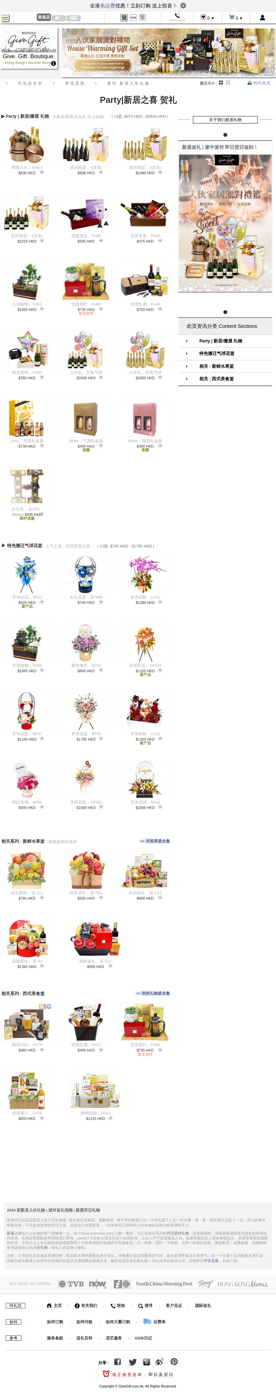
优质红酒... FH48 (145, 304)
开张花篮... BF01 (145, 798)
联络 (117, 1292)
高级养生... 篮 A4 (27, 953)
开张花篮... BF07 (27, 730)
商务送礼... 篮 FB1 (86, 885)
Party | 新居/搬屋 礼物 (220, 341)
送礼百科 (84, 1325)
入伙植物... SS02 (27, 304)
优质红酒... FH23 (86, 1033)
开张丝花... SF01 (27, 593)
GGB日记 (143, 1325)
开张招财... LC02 (145, 730)
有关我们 (86, 1292)
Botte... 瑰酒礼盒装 (145, 441)
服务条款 (55, 1325)
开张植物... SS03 (27, 661)
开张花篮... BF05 (86, 730)
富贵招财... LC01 (145, 593)
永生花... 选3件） (26, 509)
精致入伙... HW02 (27, 167)
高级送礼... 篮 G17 (95, 953)
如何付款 (85, 1308)
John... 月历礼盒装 (27, 441)
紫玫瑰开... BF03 (86, 661)
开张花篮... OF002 (86, 798)
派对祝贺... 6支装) (86, 167)
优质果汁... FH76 (27, 1102)
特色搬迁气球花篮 (216, 353)
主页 (54, 1292)
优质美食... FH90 (145, 236)
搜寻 (145, 1292)
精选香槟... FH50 (27, 372)
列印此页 (259, 83)
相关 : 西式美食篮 (216, 379)
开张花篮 (211, 1247)
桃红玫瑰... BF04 (27, 798)
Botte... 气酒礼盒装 (86, 441)
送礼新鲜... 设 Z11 (27, 885)
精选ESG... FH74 (27, 1033)
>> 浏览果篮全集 (155, 835)
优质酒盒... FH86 (86, 236)
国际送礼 (203, 1292)
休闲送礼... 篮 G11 (145, 885)
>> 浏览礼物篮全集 (153, 984)
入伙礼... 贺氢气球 (86, 372)
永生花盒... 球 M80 (86, 593)
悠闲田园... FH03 (96, 1102)
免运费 (107, 5)
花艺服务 (114, 1325)
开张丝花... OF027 (145, 661)
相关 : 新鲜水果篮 (216, 366)
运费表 (154, 1308)
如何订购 (55, 1308)
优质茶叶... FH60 (86, 304)
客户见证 (174, 1292)
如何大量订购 (118, 1308)
